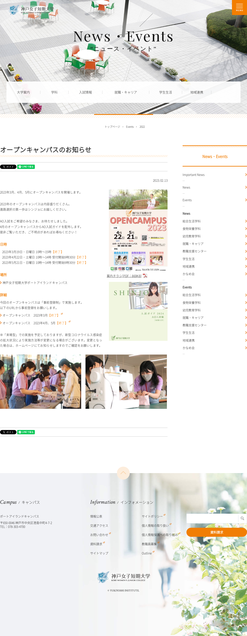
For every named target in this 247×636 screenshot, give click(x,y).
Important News (193, 174)
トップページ (112, 127)
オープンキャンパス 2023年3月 (33, 315)
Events (187, 200)
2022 (142, 127)
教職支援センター (195, 251)
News (186, 187)
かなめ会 (189, 274)
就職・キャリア (193, 243)
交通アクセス (99, 525)
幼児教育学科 (192, 236)
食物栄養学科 (192, 228)
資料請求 (216, 532)
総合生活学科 (192, 221)
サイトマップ (99, 553)
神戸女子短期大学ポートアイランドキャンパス (35, 282)
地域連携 (189, 266)
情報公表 (96, 516)
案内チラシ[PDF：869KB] (137, 273)
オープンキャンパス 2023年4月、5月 (36, 323)
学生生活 (189, 259)
